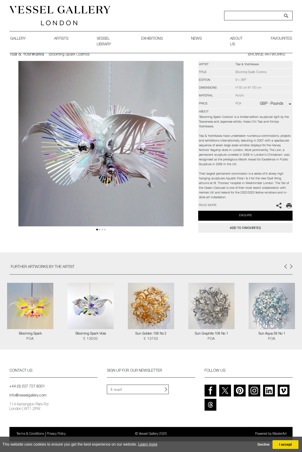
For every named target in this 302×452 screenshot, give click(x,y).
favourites (281, 39)
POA (30, 339)
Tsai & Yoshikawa (26, 54)
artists (61, 39)
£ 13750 (151, 339)
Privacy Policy (56, 434)
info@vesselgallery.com (27, 396)
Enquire (245, 215)
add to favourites (245, 228)
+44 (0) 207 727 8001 (27, 387)
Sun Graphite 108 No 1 (211, 334)
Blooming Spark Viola (91, 334)
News (196, 39)
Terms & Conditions (30, 434)
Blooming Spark (30, 334)
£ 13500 (90, 339)
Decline (263, 444)
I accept (285, 444)
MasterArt (280, 434)
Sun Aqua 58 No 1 (272, 334)
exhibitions (152, 39)
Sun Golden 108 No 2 (151, 334)
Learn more (147, 444)
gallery (18, 39)
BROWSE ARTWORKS (266, 55)
